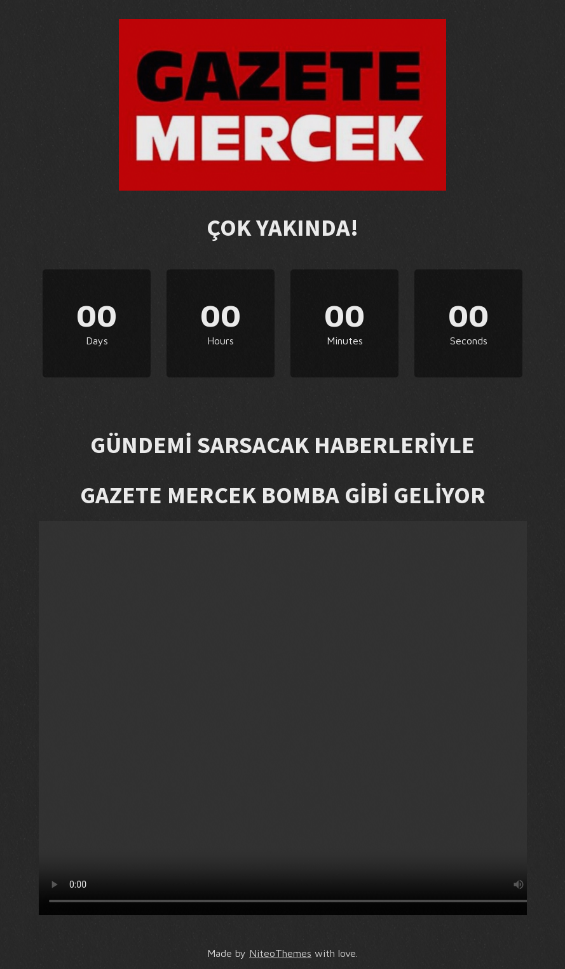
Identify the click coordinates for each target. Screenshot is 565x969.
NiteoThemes (280, 953)
